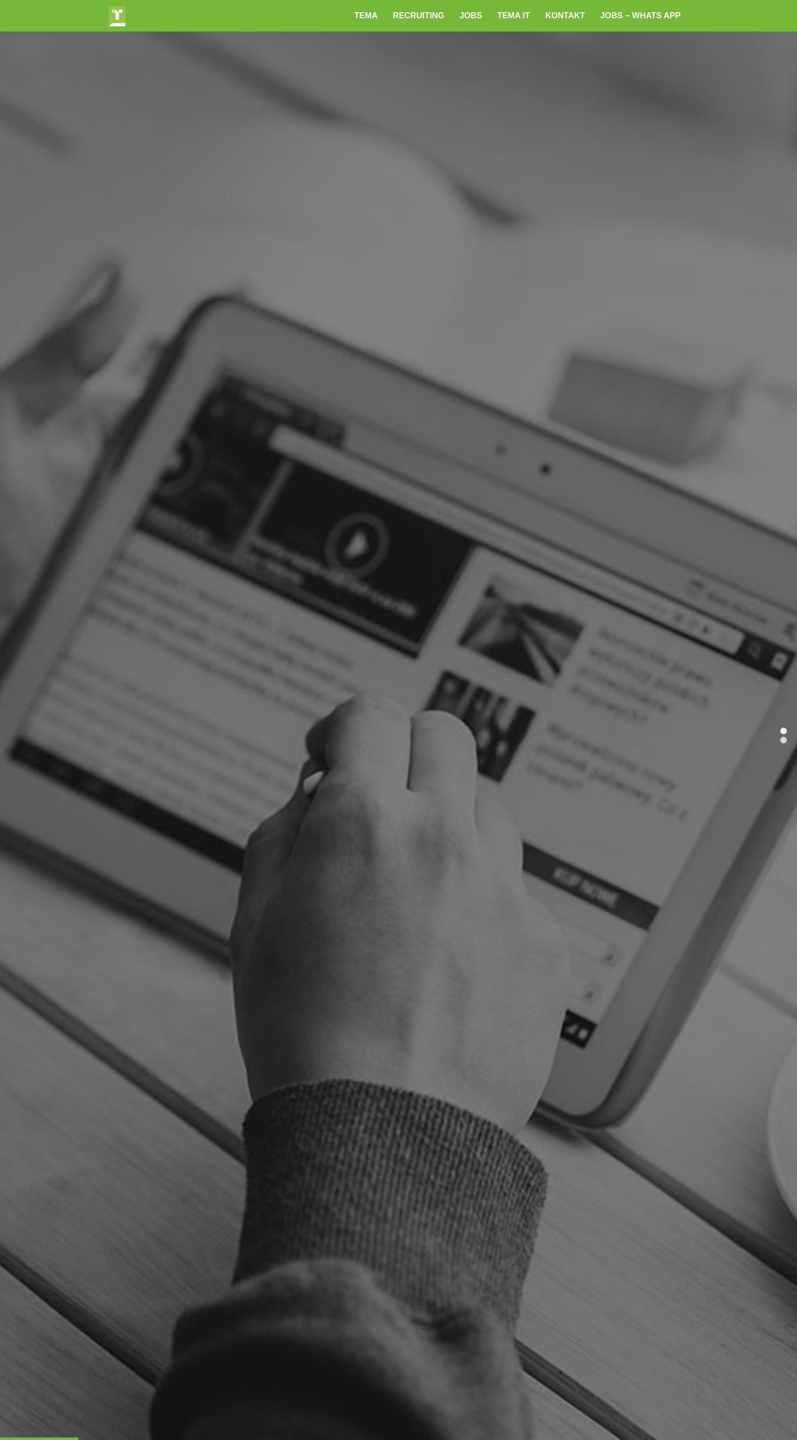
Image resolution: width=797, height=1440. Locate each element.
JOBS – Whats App (640, 15)
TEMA (366, 15)
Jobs (470, 15)
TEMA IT (513, 15)
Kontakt (565, 15)
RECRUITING (418, 15)
